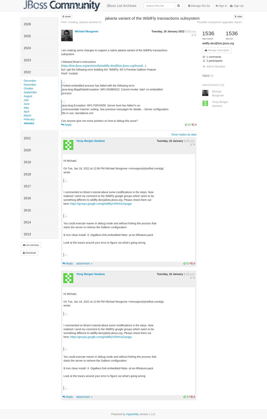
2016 (27, 198)
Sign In (221, 5)
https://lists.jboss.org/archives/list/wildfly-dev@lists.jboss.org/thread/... (103, 65)
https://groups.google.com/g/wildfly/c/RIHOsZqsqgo (101, 203)
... (63, 81)
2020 (27, 150)
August (28, 96)
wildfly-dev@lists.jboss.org (218, 43)
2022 (27, 72)
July (26, 100)
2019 (27, 162)
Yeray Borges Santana (90, 140)
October (28, 88)
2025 (27, 36)
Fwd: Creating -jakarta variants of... (82, 22)
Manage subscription (216, 50)
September (30, 92)
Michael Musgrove (86, 31)
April (26, 111)
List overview (31, 245)
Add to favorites (213, 66)
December (30, 80)
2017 (27, 186)
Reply (66, 124)
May (26, 107)
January (29, 123)
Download (29, 253)
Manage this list (199, 5)
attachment (84, 263)
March (27, 115)
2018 (27, 174)
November (30, 84)
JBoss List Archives (80, 6)
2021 (27, 138)
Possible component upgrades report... (220, 22)
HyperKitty (132, 414)
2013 (27, 234)
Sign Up (236, 5)
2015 (27, 210)
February (29, 119)
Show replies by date (183, 134)
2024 (27, 48)
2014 (27, 222)
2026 (27, 24)
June (27, 103)
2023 (27, 60)
